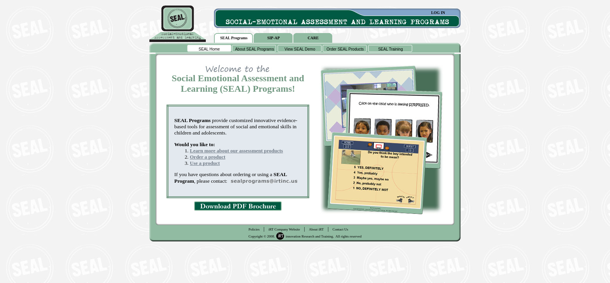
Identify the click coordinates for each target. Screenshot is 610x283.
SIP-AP (273, 38)
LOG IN (438, 12)
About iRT (316, 229)
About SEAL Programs (254, 49)
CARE (313, 38)
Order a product (207, 157)
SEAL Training (390, 49)
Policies (254, 229)
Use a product (205, 163)
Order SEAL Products (345, 49)
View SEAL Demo (299, 49)
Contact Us (340, 229)
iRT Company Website (284, 229)
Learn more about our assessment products (236, 151)
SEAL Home (209, 49)
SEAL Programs (233, 38)
